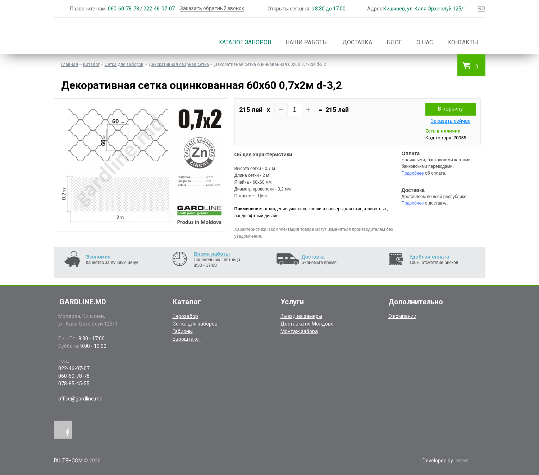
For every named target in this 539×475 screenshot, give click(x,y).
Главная (69, 64)
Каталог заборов (244, 42)
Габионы (183, 331)
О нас (424, 42)
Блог (394, 42)
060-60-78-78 (123, 9)
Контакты (462, 42)
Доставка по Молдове (307, 324)
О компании (402, 316)
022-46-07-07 (159, 9)
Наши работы (307, 42)
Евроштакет (187, 339)
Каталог (91, 64)
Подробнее (413, 173)
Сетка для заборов (124, 64)
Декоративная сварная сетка (179, 64)
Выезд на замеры (301, 316)
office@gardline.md (80, 399)
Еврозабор (185, 316)
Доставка (357, 42)
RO (481, 8)
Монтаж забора (299, 331)
